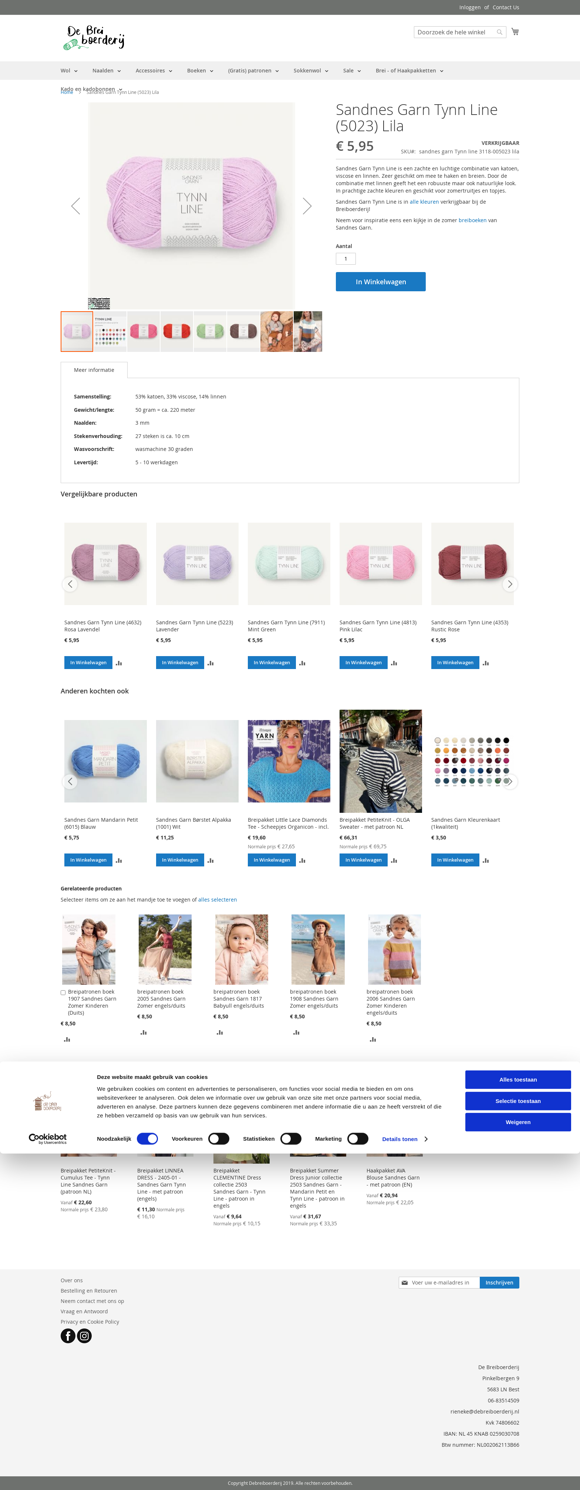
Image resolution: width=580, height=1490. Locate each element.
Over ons (72, 1280)
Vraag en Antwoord (84, 1311)
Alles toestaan (518, 1416)
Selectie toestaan (518, 1437)
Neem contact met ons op (92, 1300)
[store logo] (94, 37)
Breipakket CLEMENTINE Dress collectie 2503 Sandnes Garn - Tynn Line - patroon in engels (239, 1188)
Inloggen (470, 7)
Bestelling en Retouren (89, 1290)
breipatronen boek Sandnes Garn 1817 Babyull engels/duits (238, 998)
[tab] (94, 370)
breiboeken (473, 220)
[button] (75, 205)
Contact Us (506, 7)
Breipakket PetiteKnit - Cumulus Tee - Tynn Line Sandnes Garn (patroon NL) (88, 1181)
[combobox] (460, 32)
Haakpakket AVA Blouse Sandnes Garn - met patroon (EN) (393, 1177)
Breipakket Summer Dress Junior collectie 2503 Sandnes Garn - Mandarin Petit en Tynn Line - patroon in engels (317, 1188)
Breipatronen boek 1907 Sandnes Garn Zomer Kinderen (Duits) (92, 1002)
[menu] (290, 79)
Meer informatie (94, 369)
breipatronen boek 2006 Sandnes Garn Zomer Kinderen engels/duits (391, 1002)
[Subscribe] (499, 1283)
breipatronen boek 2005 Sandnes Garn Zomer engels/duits (161, 998)
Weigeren (518, 1458)
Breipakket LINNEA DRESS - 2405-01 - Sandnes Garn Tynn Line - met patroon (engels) (161, 1184)
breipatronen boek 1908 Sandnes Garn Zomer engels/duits (314, 998)
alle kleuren (424, 201)
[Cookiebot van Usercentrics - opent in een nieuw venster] (48, 1475)
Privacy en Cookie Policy (90, 1321)
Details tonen (399, 1475)
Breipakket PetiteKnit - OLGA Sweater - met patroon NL (375, 823)
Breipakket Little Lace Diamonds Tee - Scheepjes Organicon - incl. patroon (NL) (288, 826)
